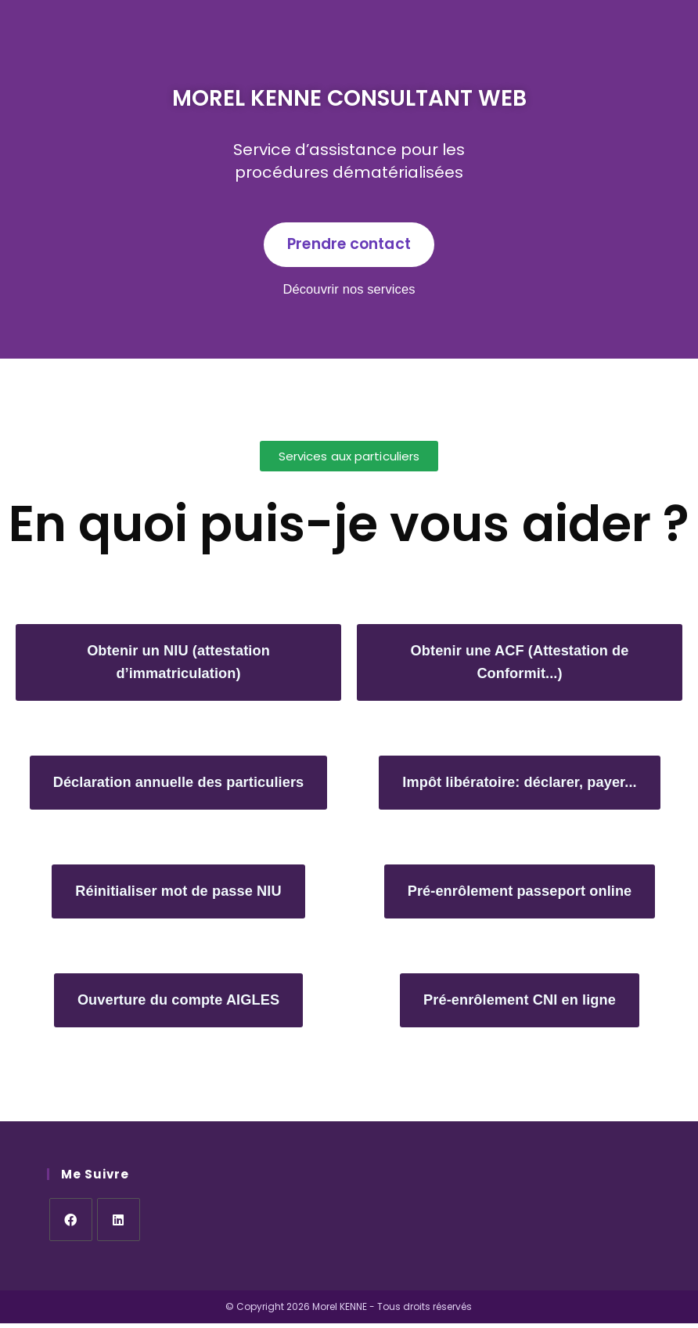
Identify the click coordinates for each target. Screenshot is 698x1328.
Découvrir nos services (349, 290)
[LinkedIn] (118, 1224)
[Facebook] (70, 1224)
